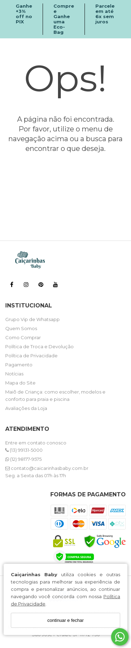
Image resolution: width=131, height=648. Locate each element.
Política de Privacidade (31, 355)
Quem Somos (21, 328)
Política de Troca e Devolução (39, 346)
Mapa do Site (20, 383)
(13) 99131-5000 (24, 450)
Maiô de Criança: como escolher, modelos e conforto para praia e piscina (55, 395)
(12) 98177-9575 (23, 459)
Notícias (14, 373)
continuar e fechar (65, 620)
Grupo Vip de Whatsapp (32, 319)
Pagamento (18, 364)
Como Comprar (23, 337)
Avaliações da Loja (26, 408)
